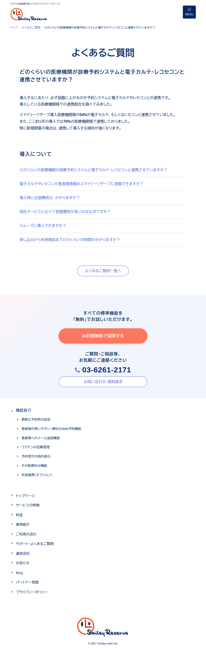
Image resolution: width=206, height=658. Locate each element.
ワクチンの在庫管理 (36, 447)
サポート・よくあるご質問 (35, 544)
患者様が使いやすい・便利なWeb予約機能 (51, 429)
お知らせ (22, 563)
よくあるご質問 (31, 27)
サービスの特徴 (28, 505)
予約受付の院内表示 (36, 456)
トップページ (25, 496)
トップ (14, 27)
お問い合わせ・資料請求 (103, 382)
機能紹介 (24, 410)
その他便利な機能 (34, 466)
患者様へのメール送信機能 (41, 438)
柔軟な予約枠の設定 (36, 419)
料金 (19, 515)
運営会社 (23, 553)
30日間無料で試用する (103, 336)
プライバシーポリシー (32, 592)
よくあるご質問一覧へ (103, 271)
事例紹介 (23, 524)
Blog (19, 573)
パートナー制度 (27, 582)
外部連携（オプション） (37, 475)
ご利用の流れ (26, 534)
